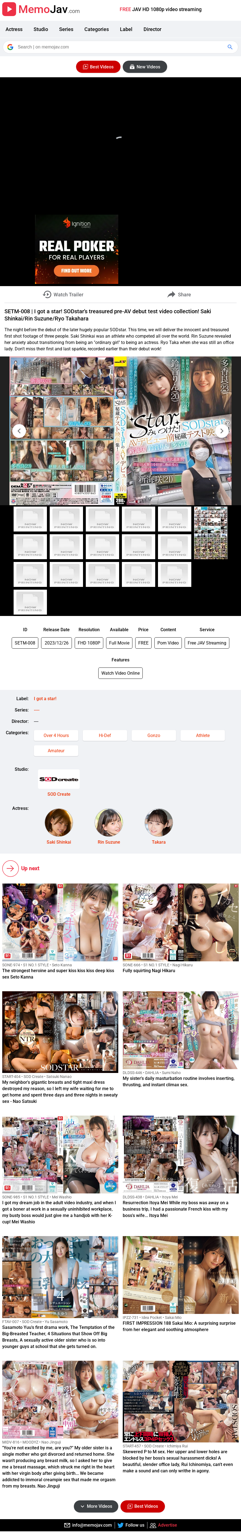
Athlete (203, 735)
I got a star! (45, 698)
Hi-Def (105, 735)
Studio (41, 29)
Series (66, 29)
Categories (96, 29)
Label (126, 29)
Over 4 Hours (56, 735)
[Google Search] (231, 47)
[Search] (121, 47)
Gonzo (153, 735)
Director (152, 29)
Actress (14, 29)
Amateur (56, 750)
